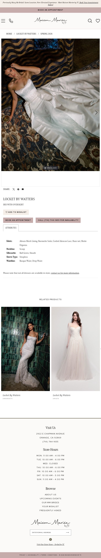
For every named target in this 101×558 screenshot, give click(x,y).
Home (9, 34)
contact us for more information (65, 273)
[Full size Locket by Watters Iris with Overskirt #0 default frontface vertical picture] (50, 105)
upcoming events (50, 498)
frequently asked (50, 510)
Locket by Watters (26, 34)
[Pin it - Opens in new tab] (18, 189)
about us (50, 494)
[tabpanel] (50, 105)
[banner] (50, 20)
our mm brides (50, 502)
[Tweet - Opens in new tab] (14, 189)
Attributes (10, 228)
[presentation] (25, 349)
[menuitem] (11, 20)
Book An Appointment (18, 220)
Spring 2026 (46, 34)
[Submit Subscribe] (68, 532)
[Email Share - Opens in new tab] (23, 189)
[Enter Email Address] (50, 532)
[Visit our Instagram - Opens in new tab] (50, 539)
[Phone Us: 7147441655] (11, 20)
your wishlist (50, 506)
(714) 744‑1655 (50, 441)
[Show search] (90, 20)
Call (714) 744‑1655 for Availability (58, 220)
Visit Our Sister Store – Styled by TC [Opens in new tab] (50, 544)
